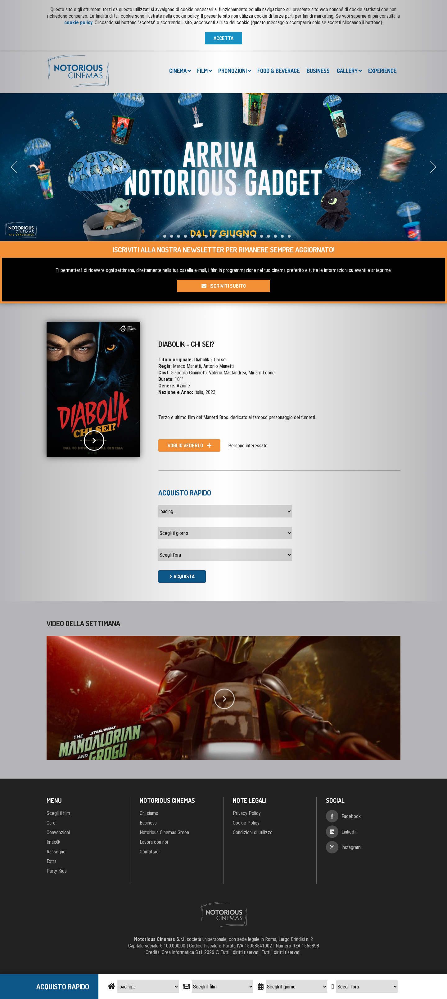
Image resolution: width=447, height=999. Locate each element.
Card (51, 823)
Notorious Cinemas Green (164, 832)
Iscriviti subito (228, 286)
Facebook (351, 816)
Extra (51, 861)
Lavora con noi (154, 842)
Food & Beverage (278, 70)
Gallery (347, 70)
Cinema (178, 70)
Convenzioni (58, 832)
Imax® (53, 842)
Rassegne (56, 852)
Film (202, 70)
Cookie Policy (246, 823)
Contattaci (150, 852)
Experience (382, 70)
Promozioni (232, 70)
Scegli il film (58, 813)
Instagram (351, 847)
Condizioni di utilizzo (253, 832)
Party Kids (57, 871)
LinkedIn (349, 832)
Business (318, 70)
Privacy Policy (247, 813)
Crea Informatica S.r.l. (182, 952)
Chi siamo (149, 813)
